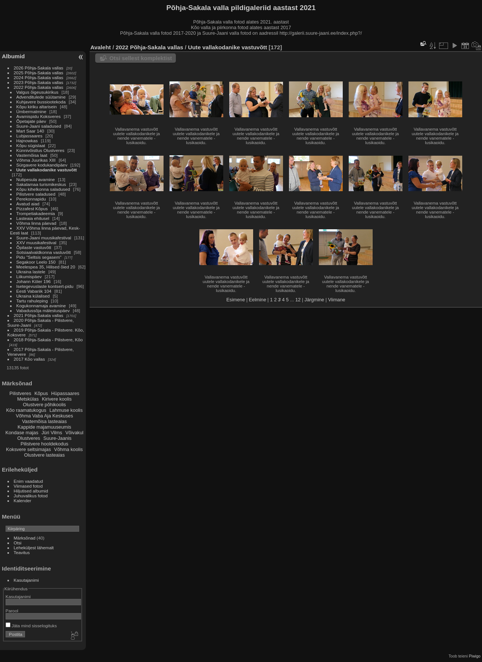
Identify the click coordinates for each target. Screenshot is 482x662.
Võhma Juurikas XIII (36, 160)
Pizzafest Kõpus (32, 208)
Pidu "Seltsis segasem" (39, 257)
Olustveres (28, 438)
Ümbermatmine (31, 111)
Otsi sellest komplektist (140, 58)
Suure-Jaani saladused (38, 126)
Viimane (336, 299)
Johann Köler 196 (33, 281)
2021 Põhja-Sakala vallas (38, 315)
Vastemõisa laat (31, 155)
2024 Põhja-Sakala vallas (38, 77)
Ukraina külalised (33, 295)
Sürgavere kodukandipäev (42, 164)
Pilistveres (20, 393)
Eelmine (257, 299)
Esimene (235, 299)
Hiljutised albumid (31, 490)
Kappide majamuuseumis (44, 427)
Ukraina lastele (31, 271)
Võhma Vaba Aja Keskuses (44, 416)
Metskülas (28, 399)
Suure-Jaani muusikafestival (43, 237)
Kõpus (41, 393)
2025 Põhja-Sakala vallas (38, 72)
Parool (12, 610)
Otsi (18, 542)
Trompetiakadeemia (35, 213)
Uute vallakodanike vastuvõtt (46, 169)
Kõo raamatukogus (26, 410)
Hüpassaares (65, 393)
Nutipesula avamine (36, 179)
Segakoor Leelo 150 (36, 261)
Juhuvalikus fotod (31, 495)
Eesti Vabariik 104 (34, 291)
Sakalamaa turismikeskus (41, 184)
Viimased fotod (28, 486)
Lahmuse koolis (66, 410)
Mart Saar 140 (30, 130)
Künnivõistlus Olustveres (40, 150)
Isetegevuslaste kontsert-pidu (45, 286)
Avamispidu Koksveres (38, 116)
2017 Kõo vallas (29, 359)
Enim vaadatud (28, 481)
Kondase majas (21, 432)
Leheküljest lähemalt (34, 547)
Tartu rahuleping (32, 300)
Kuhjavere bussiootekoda (41, 101)
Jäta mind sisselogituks (31, 625)
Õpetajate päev (31, 121)
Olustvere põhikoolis (44, 404)
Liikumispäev (29, 276)
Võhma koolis (68, 449)
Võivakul (74, 432)
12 (298, 299)
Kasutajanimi (26, 580)
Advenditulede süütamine (41, 96)
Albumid (13, 56)
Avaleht (100, 47)
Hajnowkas (27, 140)
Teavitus (22, 552)
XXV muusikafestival (36, 242)
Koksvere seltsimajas (28, 449)
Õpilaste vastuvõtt (34, 247)
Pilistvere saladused (36, 194)
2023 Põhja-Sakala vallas (38, 82)
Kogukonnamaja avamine (41, 305)
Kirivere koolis (57, 399)
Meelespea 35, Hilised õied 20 (45, 266)
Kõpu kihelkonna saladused (43, 189)
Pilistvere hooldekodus (44, 444)
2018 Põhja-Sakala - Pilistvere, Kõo (48, 339)
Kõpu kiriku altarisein (36, 106)
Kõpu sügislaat (30, 145)
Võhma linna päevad (36, 223)
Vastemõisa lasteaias (44, 421)
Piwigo (475, 656)
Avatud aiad (28, 203)
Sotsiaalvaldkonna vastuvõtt (43, 252)
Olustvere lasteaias (44, 455)
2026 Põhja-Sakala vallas (38, 67)
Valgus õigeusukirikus (37, 92)
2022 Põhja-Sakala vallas (38, 87)
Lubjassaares (29, 135)
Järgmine (314, 299)
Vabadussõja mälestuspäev (43, 310)
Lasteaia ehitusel (32, 218)
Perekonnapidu (31, 198)
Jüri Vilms (51, 432)
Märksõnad (24, 537)
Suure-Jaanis (57, 438)
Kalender (22, 500)
